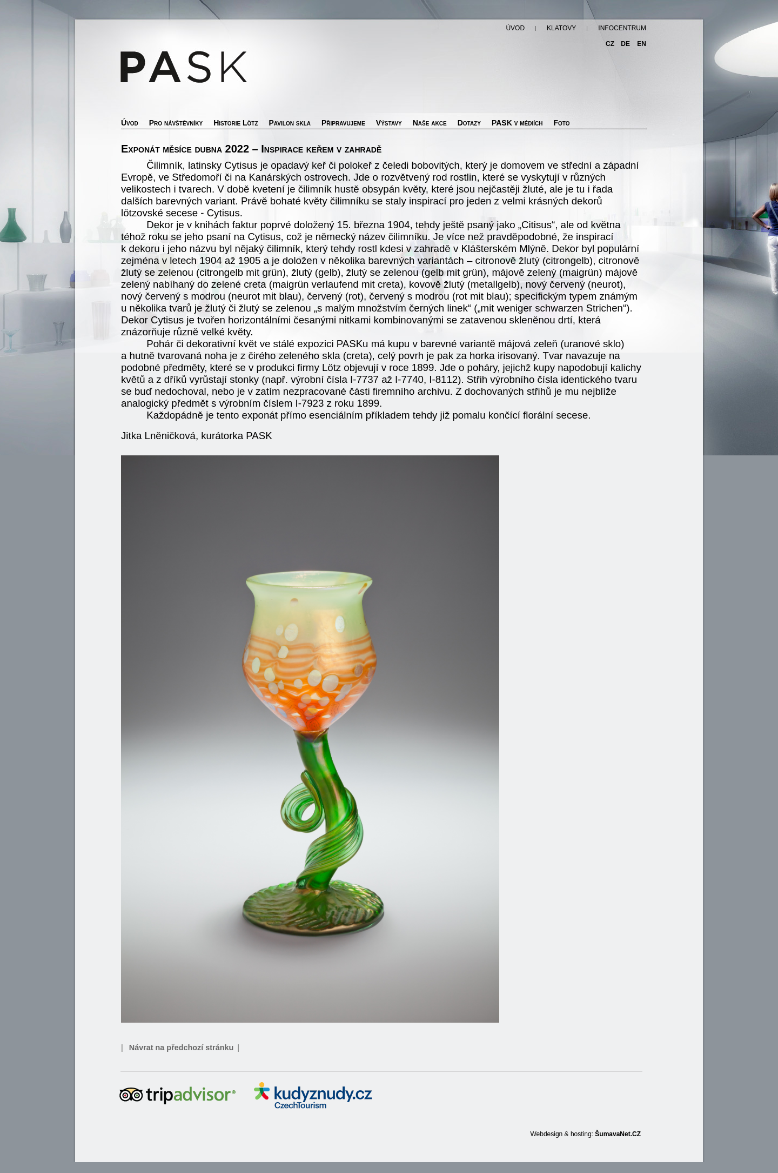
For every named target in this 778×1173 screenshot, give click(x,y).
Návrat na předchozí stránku (181, 1047)
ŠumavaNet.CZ (618, 1134)
